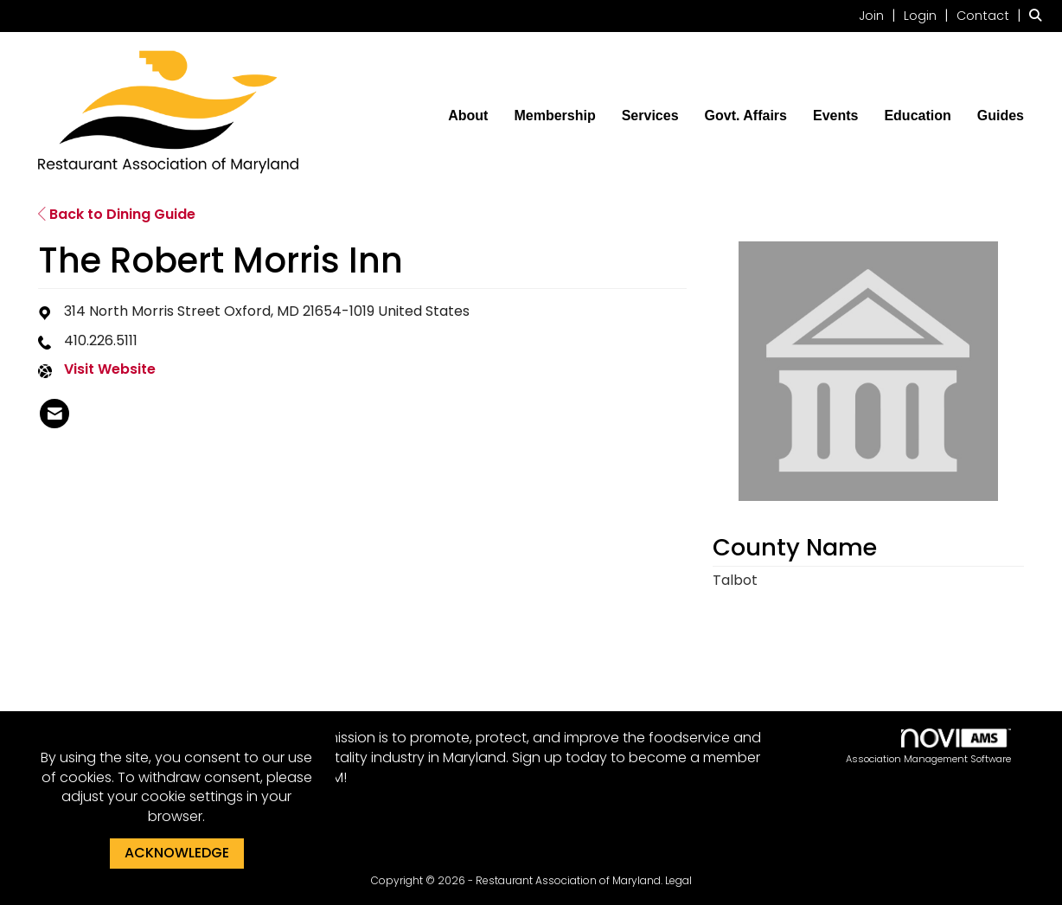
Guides (1000, 115)
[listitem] (879, 15)
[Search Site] (1039, 15)
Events (835, 115)
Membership (554, 115)
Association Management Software (928, 747)
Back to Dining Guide (116, 214)
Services (650, 115)
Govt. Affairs (746, 115)
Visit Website (110, 369)
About (468, 115)
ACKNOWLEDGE (177, 853)
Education (917, 115)
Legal (678, 880)
